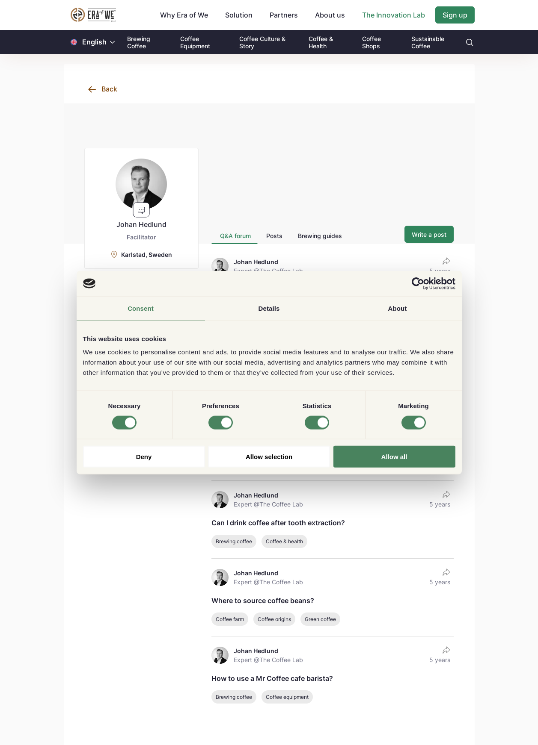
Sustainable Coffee (427, 42)
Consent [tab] (141, 308)
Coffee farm (230, 619)
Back (109, 89)
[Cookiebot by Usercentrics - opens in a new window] (417, 283)
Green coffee (320, 619)
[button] (113, 42)
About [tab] (397, 308)
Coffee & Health (321, 42)
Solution (239, 15)
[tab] (234, 235)
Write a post (429, 234)
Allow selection (269, 456)
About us (330, 15)
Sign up (455, 15)
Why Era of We (184, 15)
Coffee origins (274, 619)
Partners (284, 15)
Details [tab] (269, 308)
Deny (144, 456)
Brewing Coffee (138, 42)
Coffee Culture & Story (262, 42)
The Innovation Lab (393, 15)
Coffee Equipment (195, 42)
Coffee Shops (371, 42)
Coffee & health (284, 541)
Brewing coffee (234, 541)
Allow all (394, 456)
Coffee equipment (287, 697)
